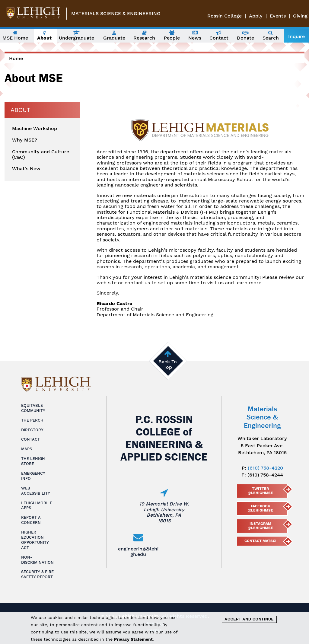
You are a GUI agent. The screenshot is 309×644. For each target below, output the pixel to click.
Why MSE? (24, 140)
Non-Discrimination (37, 560)
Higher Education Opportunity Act (35, 540)
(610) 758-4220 (265, 468)
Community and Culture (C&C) (40, 154)
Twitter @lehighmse (260, 490)
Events (278, 16)
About (20, 110)
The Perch (32, 420)
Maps (26, 449)
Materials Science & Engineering (116, 13)
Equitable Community (33, 408)
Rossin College (224, 16)
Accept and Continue (249, 619)
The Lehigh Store (33, 461)
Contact (30, 439)
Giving (300, 16)
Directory (32, 430)
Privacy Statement (133, 639)
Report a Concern (31, 520)
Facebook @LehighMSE (260, 508)
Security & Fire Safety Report (37, 574)
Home (16, 58)
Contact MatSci (260, 541)
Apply (256, 16)
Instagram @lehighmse (260, 525)
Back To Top (167, 364)
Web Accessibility (35, 491)
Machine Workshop (34, 128)
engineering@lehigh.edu (138, 551)
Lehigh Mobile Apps (36, 505)
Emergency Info (33, 476)
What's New (26, 168)
